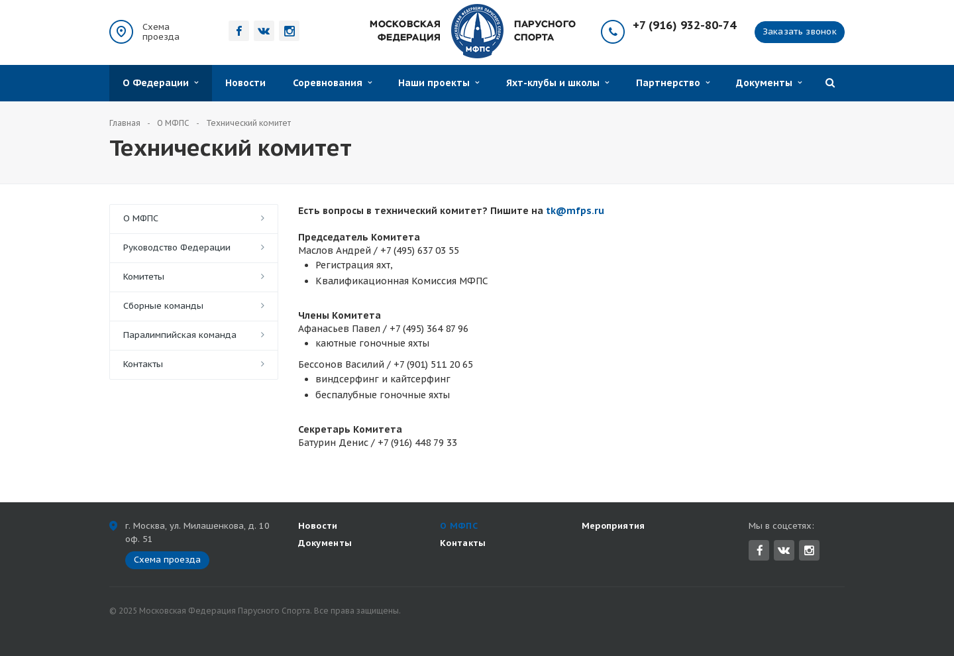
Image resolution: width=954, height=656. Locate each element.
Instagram (809, 550)
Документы (769, 83)
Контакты (143, 364)
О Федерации (160, 83)
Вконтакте (784, 549)
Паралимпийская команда (180, 335)
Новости (245, 83)
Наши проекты (438, 83)
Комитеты (143, 276)
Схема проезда (161, 32)
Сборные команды (163, 305)
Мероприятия (613, 525)
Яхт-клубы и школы (557, 83)
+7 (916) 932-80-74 (684, 25)
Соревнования (332, 83)
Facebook (760, 550)
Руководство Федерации (177, 247)
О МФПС (140, 218)
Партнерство (673, 83)
